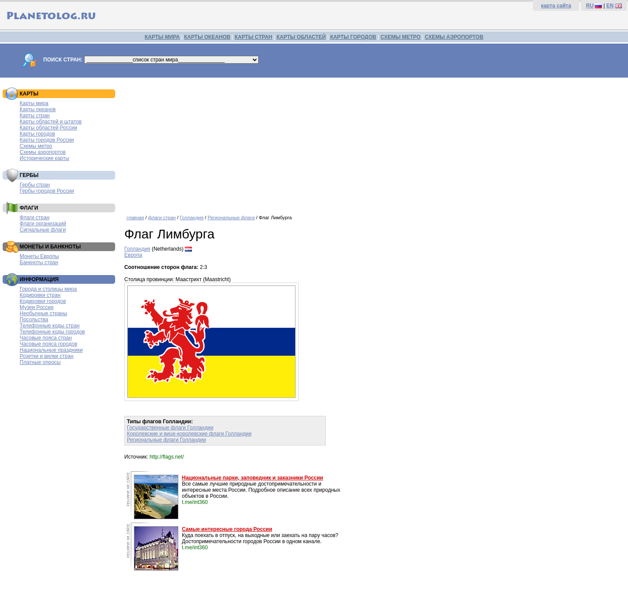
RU (590, 6)
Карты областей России (48, 128)
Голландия (192, 217)
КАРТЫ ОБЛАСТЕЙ (301, 37)
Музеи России (37, 307)
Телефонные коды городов (52, 332)
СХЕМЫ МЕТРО (400, 37)
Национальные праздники (51, 350)
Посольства (34, 319)
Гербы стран (35, 185)
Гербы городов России (47, 191)
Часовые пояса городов (48, 344)
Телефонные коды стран (49, 326)
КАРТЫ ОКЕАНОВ (207, 37)
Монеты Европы (39, 256)
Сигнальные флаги (43, 230)
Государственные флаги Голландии (170, 428)
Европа (133, 255)
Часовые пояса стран (46, 338)
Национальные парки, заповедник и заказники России (252, 478)
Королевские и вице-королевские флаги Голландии (189, 434)
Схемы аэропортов (43, 152)
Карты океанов (38, 109)
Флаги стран (34, 217)
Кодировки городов (43, 301)
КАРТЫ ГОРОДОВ (353, 37)
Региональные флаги (231, 217)
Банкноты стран (39, 262)
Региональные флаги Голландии (166, 440)
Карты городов (37, 134)
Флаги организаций (43, 224)
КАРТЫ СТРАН (253, 37)
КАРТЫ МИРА (162, 37)
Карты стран (35, 115)
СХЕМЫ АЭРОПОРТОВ (454, 37)
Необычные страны (43, 313)
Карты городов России (47, 140)
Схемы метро (36, 146)
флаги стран (161, 217)
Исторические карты (44, 158)
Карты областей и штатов (51, 122)
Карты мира (34, 103)
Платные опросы (40, 362)
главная (135, 217)
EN (610, 6)
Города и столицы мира (48, 289)
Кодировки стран (40, 295)
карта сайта (556, 6)
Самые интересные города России (227, 529)
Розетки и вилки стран (46, 356)
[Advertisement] (374, 143)
